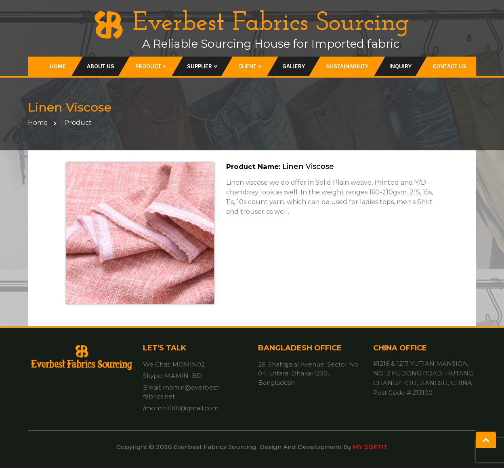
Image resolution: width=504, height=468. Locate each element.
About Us (100, 66)
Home (58, 66)
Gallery (293, 66)
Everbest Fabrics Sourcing (251, 23)
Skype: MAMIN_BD (172, 375)
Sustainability (347, 66)
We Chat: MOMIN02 (174, 364)
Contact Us (449, 66)
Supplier (202, 66)
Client (249, 66)
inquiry (400, 66)
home (38, 122)
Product (150, 66)
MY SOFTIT (370, 447)
